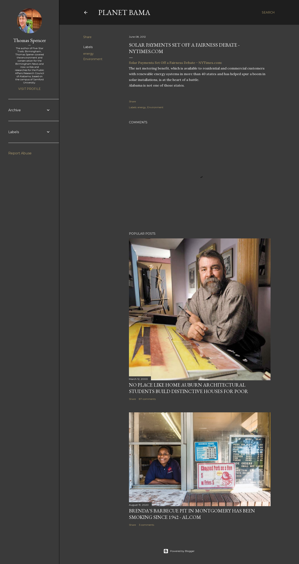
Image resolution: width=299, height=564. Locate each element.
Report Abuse (20, 153)
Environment (92, 59)
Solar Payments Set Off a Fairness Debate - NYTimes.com (175, 63)
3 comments (146, 524)
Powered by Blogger (179, 551)
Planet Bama (124, 12)
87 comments (147, 398)
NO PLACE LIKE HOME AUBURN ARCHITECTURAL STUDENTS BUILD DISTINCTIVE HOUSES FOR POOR (188, 388)
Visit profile (29, 89)
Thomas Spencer (29, 40)
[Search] (268, 12)
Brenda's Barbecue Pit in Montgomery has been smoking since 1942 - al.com (192, 513)
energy (88, 54)
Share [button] (87, 37)
